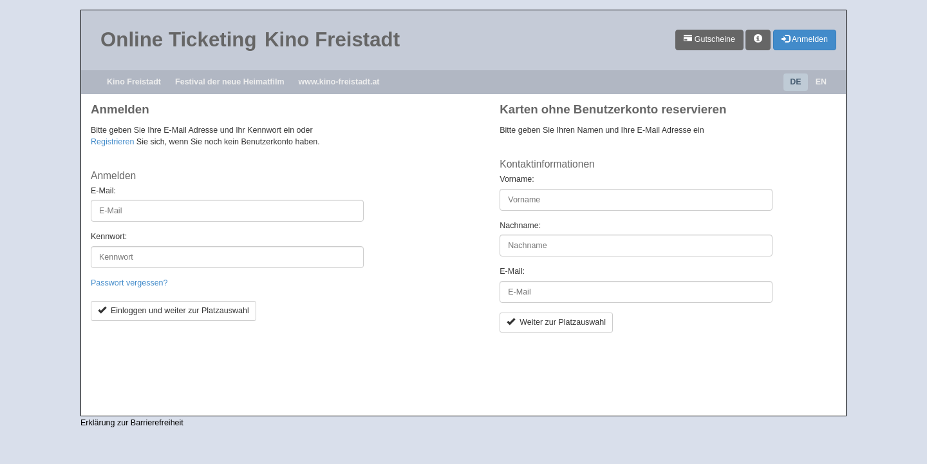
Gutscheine (709, 39)
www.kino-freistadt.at (339, 81)
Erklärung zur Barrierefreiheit (131, 422)
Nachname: (520, 225)
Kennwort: (109, 236)
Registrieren (112, 141)
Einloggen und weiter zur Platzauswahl (173, 310)
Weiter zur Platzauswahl (556, 322)
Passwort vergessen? (129, 282)
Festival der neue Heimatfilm (230, 81)
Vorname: (517, 179)
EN (821, 81)
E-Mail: (103, 190)
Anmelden (805, 39)
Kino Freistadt (134, 81)
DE (795, 81)
